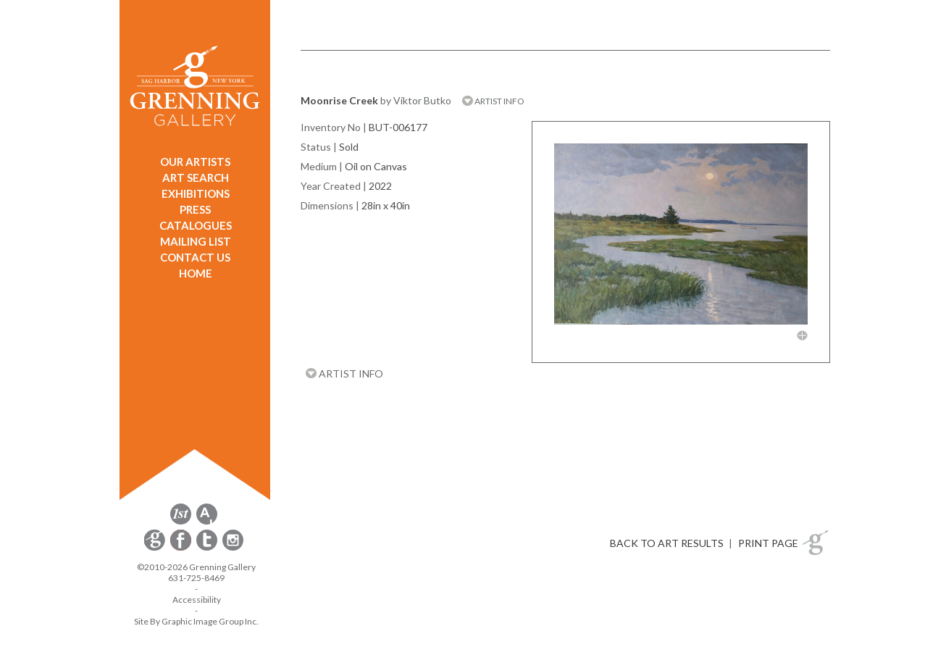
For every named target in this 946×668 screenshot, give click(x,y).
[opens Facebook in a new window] (182, 548)
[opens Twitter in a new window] (208, 548)
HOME (195, 273)
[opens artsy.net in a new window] (207, 522)
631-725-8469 (196, 577)
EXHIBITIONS (196, 193)
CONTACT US (195, 257)
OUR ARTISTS (195, 161)
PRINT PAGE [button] (768, 543)
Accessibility (196, 599)
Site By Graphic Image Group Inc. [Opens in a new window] (196, 621)
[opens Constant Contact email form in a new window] (156, 548)
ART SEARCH (195, 177)
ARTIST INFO (493, 101)
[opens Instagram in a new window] (233, 548)
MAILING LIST (195, 241)
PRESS (195, 209)
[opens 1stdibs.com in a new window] (181, 522)
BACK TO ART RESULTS (667, 543)
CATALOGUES (195, 225)
